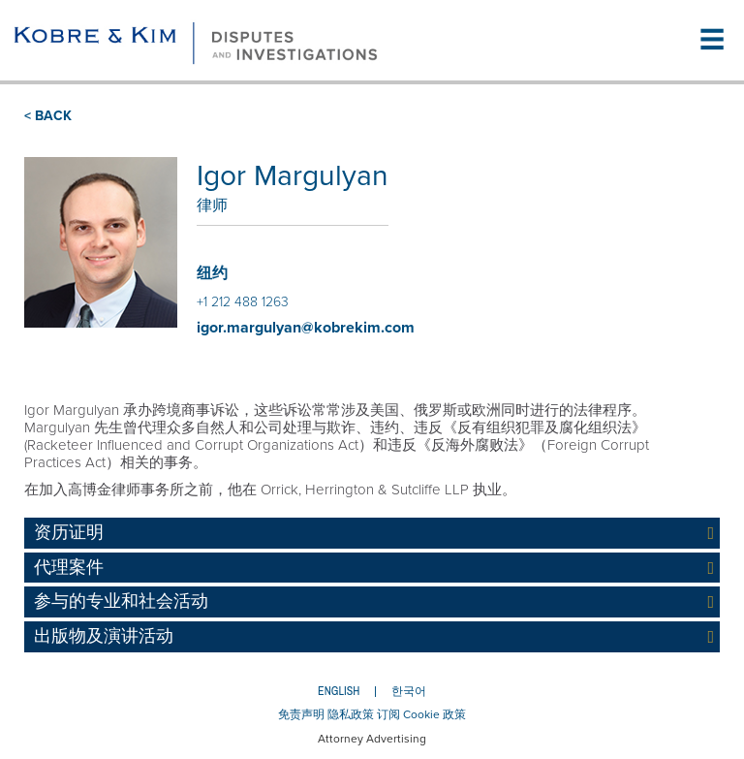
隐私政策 (350, 714)
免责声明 (301, 714)
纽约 (212, 273)
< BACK (48, 116)
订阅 (388, 714)
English (338, 691)
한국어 (408, 691)
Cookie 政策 (434, 714)
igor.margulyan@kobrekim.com (306, 327)
